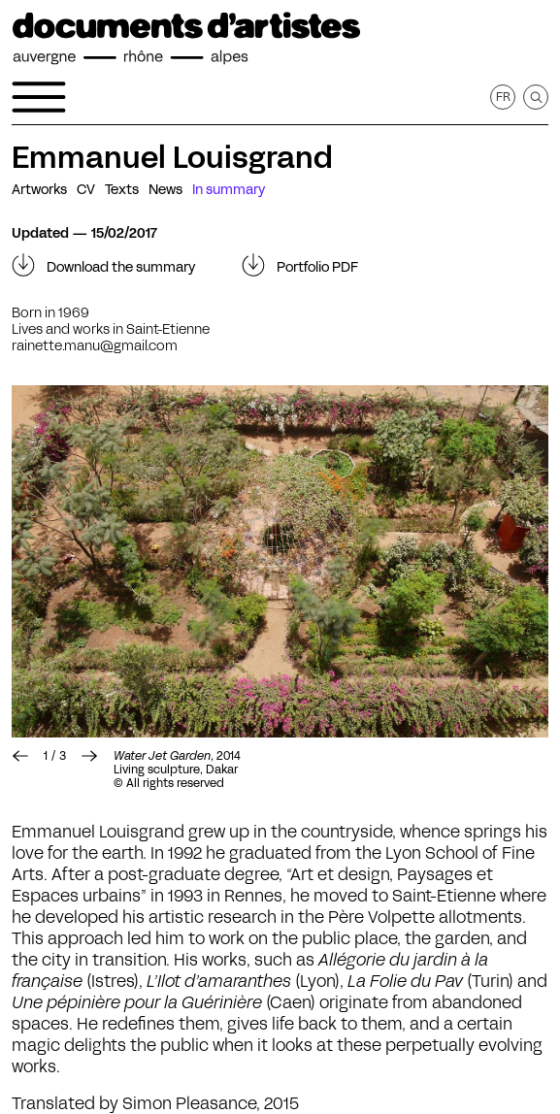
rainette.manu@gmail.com (95, 345)
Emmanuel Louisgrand (172, 157)
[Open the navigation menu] (39, 97)
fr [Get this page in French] (503, 96)
